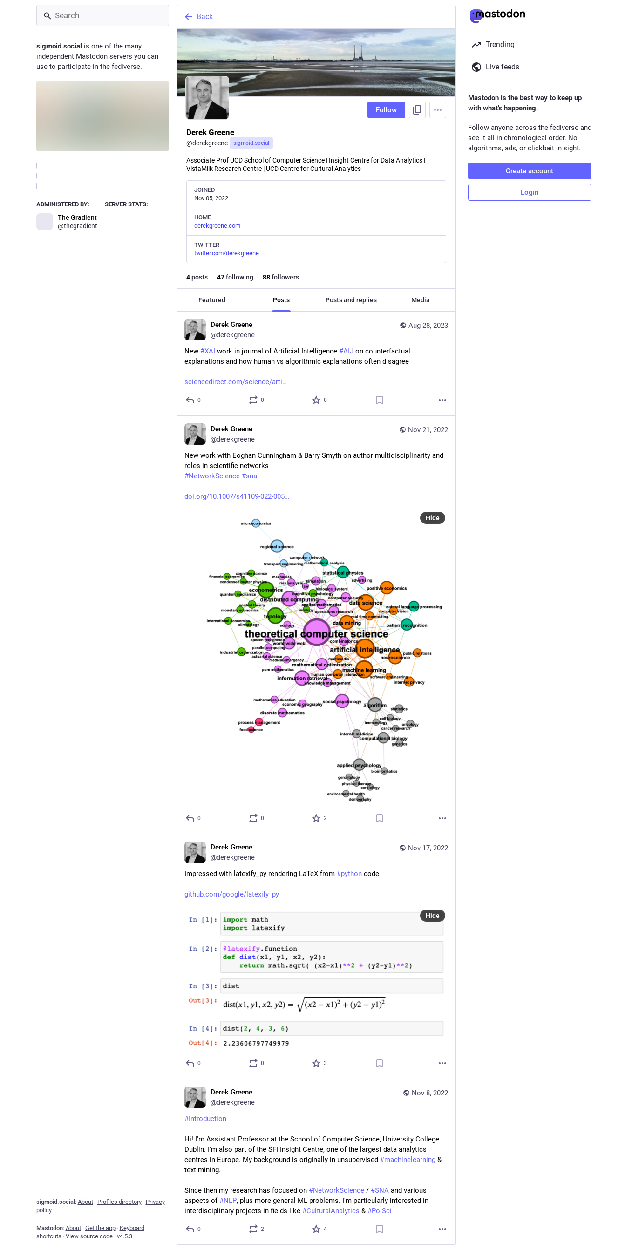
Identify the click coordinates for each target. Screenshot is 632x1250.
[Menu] (437, 110)
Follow (386, 110)
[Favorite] (320, 400)
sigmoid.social (251, 143)
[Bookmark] (379, 400)
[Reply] (193, 400)
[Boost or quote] (256, 400)
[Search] (102, 15)
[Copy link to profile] (417, 110)
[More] (442, 400)
